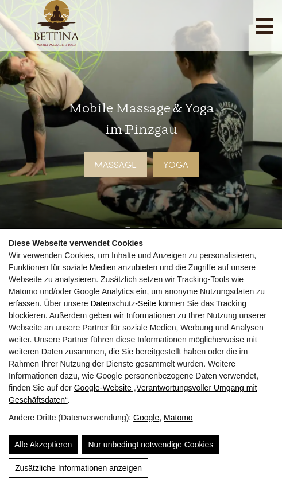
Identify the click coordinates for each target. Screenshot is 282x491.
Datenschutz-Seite (123, 303)
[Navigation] (264, 26)
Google (146, 417)
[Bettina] (57, 42)
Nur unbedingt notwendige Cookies (150, 444)
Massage (115, 164)
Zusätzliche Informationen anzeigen (78, 468)
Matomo (178, 417)
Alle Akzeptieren (43, 444)
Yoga (175, 164)
